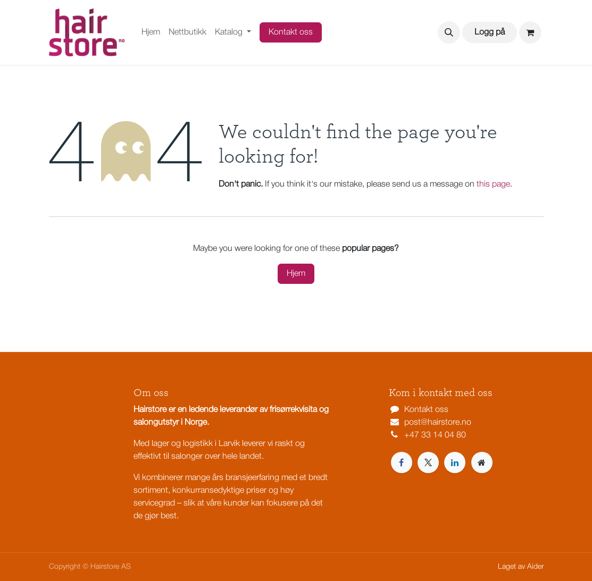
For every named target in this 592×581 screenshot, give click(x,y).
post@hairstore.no (437, 422)
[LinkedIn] (454, 462)
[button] (449, 32)
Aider (535, 566)
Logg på (489, 32)
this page (493, 184)
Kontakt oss (291, 32)
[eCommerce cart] (530, 32)
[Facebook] (401, 462)
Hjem (296, 273)
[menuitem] (150, 32)
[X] (428, 462)
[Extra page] (482, 462)
